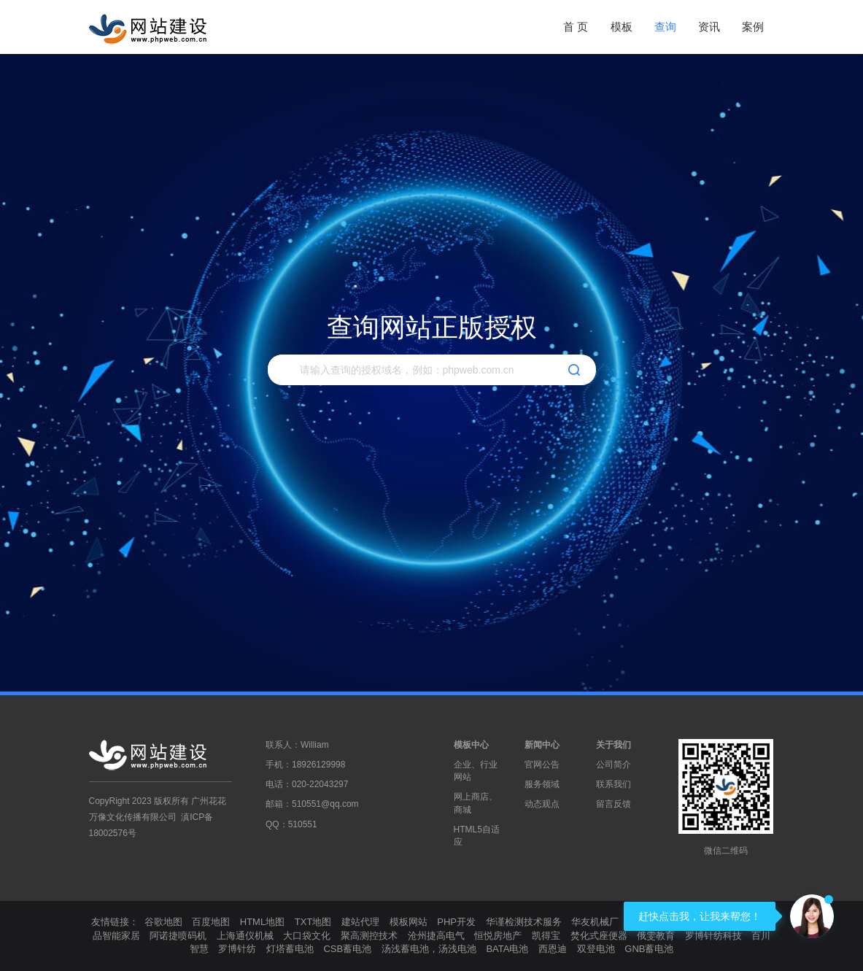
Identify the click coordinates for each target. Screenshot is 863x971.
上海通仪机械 (245, 935)
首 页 (575, 26)
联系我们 (613, 784)
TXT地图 (313, 921)
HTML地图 (262, 921)
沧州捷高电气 (436, 935)
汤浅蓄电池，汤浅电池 (429, 948)
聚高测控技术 (369, 935)
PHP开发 (456, 921)
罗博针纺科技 (713, 935)
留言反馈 (613, 804)
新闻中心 (542, 745)
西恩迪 (552, 948)
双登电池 (596, 948)
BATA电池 (507, 948)
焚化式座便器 (598, 935)
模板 (621, 26)
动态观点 (542, 804)
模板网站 (408, 921)
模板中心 (471, 745)
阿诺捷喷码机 (178, 935)
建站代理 (360, 921)
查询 (665, 26)
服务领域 (542, 784)
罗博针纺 (237, 948)
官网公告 (542, 764)
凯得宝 (546, 935)
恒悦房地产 (498, 935)
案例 (753, 26)
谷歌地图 (163, 921)
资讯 (709, 26)
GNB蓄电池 (648, 948)
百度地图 (211, 921)
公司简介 (613, 764)
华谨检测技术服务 (524, 921)
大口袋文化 (306, 935)
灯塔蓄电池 (290, 948)
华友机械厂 (595, 921)
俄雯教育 (656, 935)
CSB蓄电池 (347, 948)
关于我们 (613, 745)
